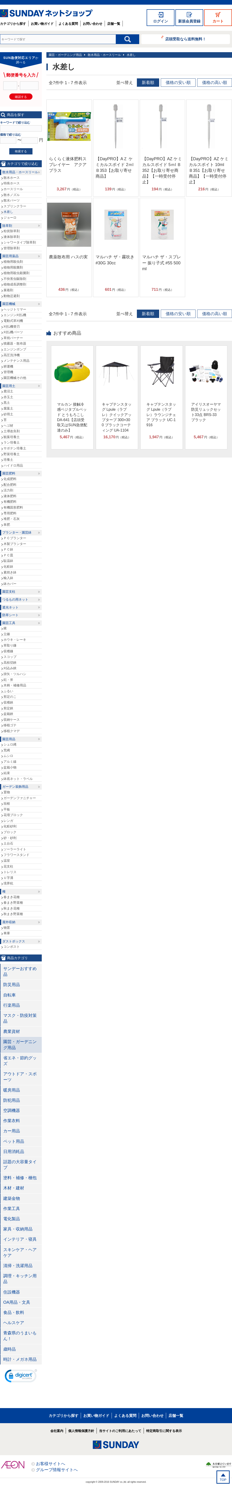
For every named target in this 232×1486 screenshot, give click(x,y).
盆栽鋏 (8, 714)
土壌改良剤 (11, 431)
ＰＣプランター (14, 538)
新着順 (148, 82)
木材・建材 (13, 1188)
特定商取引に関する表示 (164, 1431)
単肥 (6, 524)
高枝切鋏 (9, 662)
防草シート (10, 615)
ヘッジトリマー (14, 309)
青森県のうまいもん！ (20, 1336)
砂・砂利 (9, 838)
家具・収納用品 (17, 1229)
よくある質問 (68, 24)
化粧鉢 (8, 566)
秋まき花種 (11, 908)
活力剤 (8, 490)
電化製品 (11, 1219)
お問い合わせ (92, 24)
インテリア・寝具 (20, 1239)
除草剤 (7, 225)
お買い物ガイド (42, 24)
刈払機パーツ (13, 332)
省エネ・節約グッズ (20, 1061)
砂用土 (8, 414)
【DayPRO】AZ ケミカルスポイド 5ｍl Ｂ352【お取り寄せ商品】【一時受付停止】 (162, 171)
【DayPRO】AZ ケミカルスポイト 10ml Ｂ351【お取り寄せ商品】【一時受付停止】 (209, 171)
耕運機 (8, 366)
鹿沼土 (8, 391)
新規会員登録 (189, 21)
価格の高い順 (214, 82)
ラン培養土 (11, 442)
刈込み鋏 (9, 668)
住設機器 (11, 1292)
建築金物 (11, 1198)
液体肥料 (9, 496)
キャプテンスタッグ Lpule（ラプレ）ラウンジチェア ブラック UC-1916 (161, 414)
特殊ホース (11, 183)
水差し (131, 55)
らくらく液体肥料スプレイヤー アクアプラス (68, 165)
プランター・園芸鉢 (17, 532)
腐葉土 (8, 408)
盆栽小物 (9, 767)
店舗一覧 (113, 24)
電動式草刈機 (13, 321)
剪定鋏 (8, 708)
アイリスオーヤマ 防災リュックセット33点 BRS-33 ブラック (206, 412)
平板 (6, 809)
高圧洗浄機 (11, 355)
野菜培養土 (11, 454)
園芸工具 (8, 623)
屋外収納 (8, 922)
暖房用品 (11, 1090)
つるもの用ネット (15, 599)
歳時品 (9, 1349)
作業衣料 (11, 1120)
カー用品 (11, 1131)
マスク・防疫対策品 (20, 1018)
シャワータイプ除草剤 (19, 242)
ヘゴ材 (8, 425)
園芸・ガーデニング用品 (65, 55)
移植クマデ (11, 731)
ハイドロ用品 (13, 465)
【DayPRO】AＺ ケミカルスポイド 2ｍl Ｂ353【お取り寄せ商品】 (114, 168)
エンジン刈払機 (14, 315)
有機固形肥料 (13, 507)
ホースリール (13, 189)
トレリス (9, 872)
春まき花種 (11, 897)
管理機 (8, 372)
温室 (6, 860)
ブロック (9, 832)
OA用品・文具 (16, 1302)
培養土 (8, 459)
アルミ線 (9, 761)
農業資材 (11, 1031)
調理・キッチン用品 (20, 1279)
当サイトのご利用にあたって (120, 1431)
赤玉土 (8, 397)
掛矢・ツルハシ (14, 674)
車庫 (6, 933)
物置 (6, 927)
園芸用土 (8, 386)
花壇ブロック (13, 815)
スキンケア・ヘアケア (20, 1252)
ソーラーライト (14, 849)
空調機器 (11, 1110)
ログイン (160, 21)
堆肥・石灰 (11, 519)
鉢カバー (9, 584)
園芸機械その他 (14, 378)
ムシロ (8, 756)
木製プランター (14, 544)
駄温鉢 (8, 561)
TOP (223, 1480)
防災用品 (11, 984)
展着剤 (8, 290)
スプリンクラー (14, 206)
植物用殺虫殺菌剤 (16, 273)
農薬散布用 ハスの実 (68, 257)
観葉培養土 (11, 437)
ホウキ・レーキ (14, 639)
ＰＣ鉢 (8, 549)
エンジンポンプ (14, 349)
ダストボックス (13, 941)
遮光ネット (10, 607)
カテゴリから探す (13, 24)
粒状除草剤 (11, 231)
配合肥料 (9, 485)
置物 (6, 792)
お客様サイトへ (50, 1463)
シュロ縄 (9, 744)
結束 (6, 773)
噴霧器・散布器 (14, 343)
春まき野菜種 (13, 902)
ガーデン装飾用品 (15, 786)
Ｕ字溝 (8, 878)
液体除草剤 (11, 237)
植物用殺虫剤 (13, 261)
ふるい (8, 691)
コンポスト (11, 946)
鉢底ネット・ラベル (18, 779)
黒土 (6, 402)
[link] (21, 1377)
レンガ (8, 821)
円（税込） (69, 189)
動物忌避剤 (11, 296)
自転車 (9, 995)
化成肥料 (9, 479)
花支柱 (8, 866)
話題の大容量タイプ (20, 1164)
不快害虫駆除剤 (14, 279)
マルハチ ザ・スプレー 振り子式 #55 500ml (161, 263)
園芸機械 (8, 304)
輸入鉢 (8, 578)
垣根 (6, 803)
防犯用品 (11, 1100)
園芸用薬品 (10, 256)
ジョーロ (9, 217)
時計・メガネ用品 (20, 1359)
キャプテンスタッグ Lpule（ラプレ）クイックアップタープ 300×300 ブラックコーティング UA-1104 (117, 417)
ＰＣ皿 (8, 555)
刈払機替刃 (11, 326)
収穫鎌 (8, 651)
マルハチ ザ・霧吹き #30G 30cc (115, 260)
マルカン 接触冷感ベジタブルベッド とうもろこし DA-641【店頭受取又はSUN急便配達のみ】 (72, 417)
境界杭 (8, 883)
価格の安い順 (178, 82)
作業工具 (11, 1208)
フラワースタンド (16, 855)
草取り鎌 (9, 645)
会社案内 (56, 1431)
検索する (21, 151)
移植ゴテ (9, 725)
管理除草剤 (11, 248)
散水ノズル (11, 195)
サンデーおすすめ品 (20, 971)
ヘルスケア (13, 1322)
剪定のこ (9, 696)
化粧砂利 (9, 826)
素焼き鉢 (9, 572)
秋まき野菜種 (13, 914)
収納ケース (11, 719)
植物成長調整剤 (14, 284)
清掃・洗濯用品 (17, 1265)
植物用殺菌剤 (13, 267)
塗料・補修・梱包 (20, 1177)
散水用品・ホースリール (104, 55)
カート (218, 21)
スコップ (9, 657)
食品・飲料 (13, 1312)
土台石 (8, 843)
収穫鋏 (8, 702)
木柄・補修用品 (14, 685)
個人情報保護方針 (81, 1431)
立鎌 (6, 634)
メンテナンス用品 (16, 360)
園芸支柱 (8, 591)
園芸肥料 (8, 473)
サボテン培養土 (14, 448)
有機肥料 (9, 501)
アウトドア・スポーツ (20, 1077)
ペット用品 (13, 1141)
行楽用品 (11, 1005)
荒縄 (6, 750)
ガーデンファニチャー (19, 798)
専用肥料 (9, 513)
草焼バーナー (13, 338)
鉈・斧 (8, 680)
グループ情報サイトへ (57, 1469)
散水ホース (11, 177)
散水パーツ (11, 200)
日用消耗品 (13, 1151)
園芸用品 (8, 739)
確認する (21, 97)
